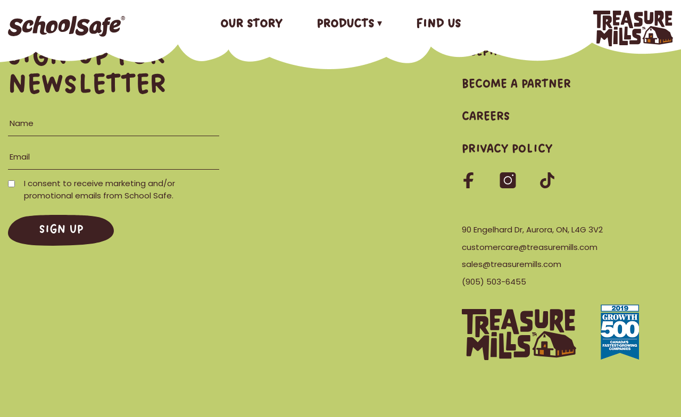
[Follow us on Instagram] (509, 184)
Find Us (438, 24)
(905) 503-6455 (494, 281)
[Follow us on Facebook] (469, 184)
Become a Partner (516, 84)
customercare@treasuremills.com (529, 247)
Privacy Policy (507, 149)
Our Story (251, 24)
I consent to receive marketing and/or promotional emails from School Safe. (92, 189)
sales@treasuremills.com (511, 264)
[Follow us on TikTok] (547, 184)
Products (345, 24)
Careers (486, 116)
